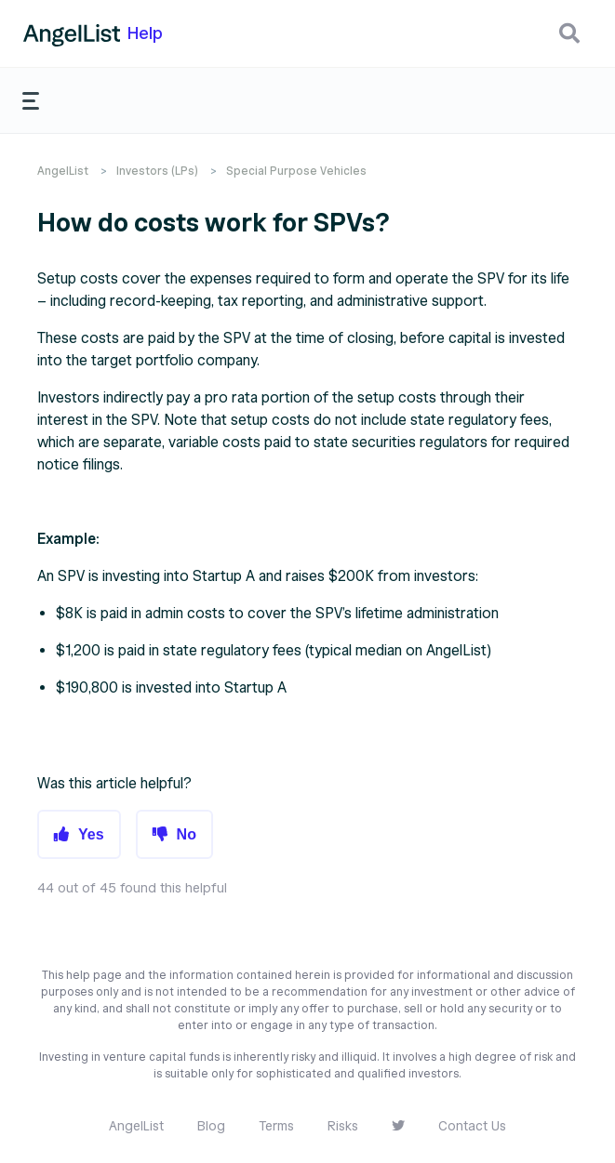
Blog (211, 1126)
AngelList (62, 171)
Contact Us (472, 1126)
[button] (569, 33)
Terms (276, 1126)
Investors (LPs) (157, 171)
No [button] (186, 834)
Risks (343, 1126)
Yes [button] (91, 834)
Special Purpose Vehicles (296, 171)
